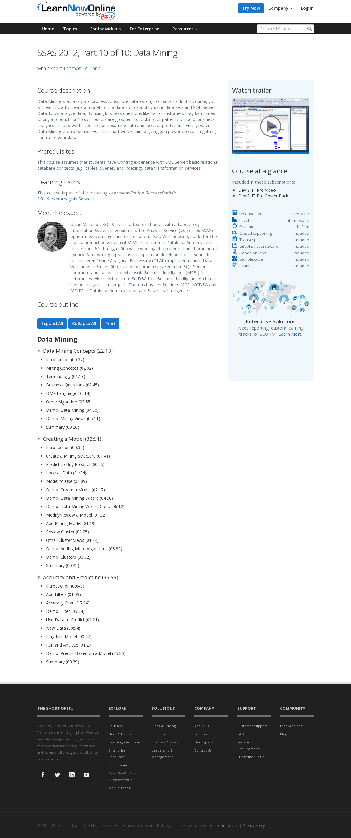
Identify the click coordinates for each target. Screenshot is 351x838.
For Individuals (105, 29)
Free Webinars (291, 726)
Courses (115, 726)
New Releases (120, 734)
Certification (118, 765)
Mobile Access (120, 788)
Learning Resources (124, 742)
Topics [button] (72, 29)
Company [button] (280, 8)
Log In (307, 8)
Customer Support (252, 726)
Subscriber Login (250, 757)
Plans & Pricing (164, 726)
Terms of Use (227, 825)
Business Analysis (165, 742)
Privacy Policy (253, 825)
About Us (201, 726)
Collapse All (84, 323)
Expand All (52, 323)
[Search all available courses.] (285, 28)
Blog (283, 734)
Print (110, 323)
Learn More (290, 334)
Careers (200, 734)
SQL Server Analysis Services (66, 199)
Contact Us (202, 750)
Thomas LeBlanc (81, 68)
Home (48, 29)
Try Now (251, 8)
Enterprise (160, 734)
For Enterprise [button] (146, 29)
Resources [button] (185, 29)
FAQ (240, 734)
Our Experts (204, 742)
